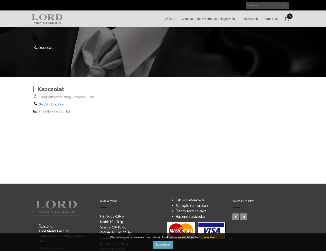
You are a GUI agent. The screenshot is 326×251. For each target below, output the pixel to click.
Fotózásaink (250, 18)
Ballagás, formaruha (192, 205)
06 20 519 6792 (51, 104)
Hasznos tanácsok (191, 216)
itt (202, 237)
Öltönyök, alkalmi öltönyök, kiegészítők (208, 18)
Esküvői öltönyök (190, 200)
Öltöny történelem (191, 211)
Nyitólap (169, 18)
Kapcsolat (271, 18)
